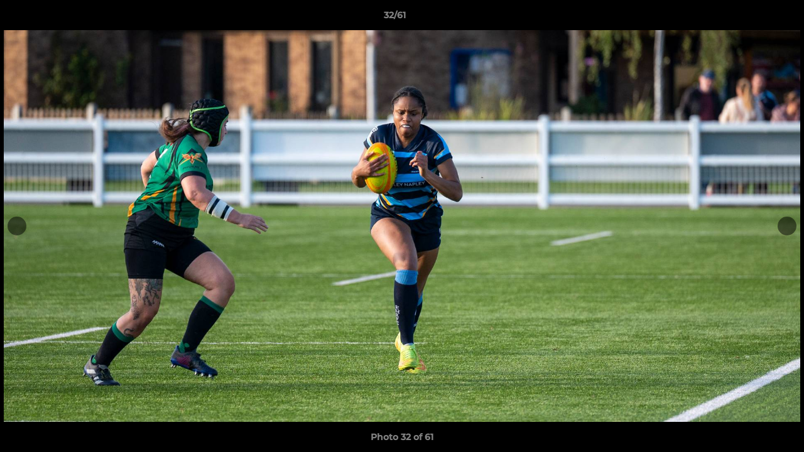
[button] (751, 18)
